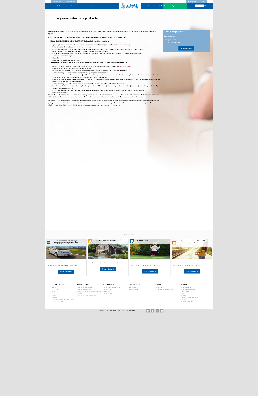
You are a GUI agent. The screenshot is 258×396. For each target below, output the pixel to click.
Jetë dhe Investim (59, 7)
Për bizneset (133, 287)
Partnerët (183, 299)
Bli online (167, 7)
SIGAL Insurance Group (188, 289)
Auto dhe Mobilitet (86, 7)
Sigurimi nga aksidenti (84, 289)
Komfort (54, 295)
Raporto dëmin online (179, 6)
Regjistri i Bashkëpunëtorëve (189, 297)
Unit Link (54, 297)
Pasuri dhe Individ (72, 7)
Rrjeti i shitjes (185, 291)
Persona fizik (57, 1)
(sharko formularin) (124, 45)
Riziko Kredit (55, 289)
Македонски (192, 1)
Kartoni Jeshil (107, 291)
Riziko (53, 293)
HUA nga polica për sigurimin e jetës (63, 299)
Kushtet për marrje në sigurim (164, 289)
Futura (54, 291)
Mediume (183, 295)
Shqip (203, 1)
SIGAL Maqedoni (186, 287)
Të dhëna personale (187, 301)
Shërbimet (151, 7)
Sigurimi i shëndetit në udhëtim (86, 295)
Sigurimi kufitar (107, 293)
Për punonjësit (133, 289)
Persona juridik (70, 1)
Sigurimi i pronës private (84, 287)
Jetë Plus (54, 287)
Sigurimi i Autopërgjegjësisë (111, 287)
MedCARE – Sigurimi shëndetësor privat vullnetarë (89, 291)
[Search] (205, 6)
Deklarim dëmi (159, 287)
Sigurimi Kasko (107, 289)
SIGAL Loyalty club (57, 301)
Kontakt (159, 7)
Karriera (183, 293)
